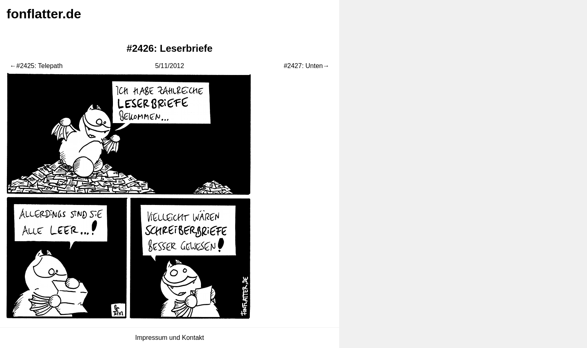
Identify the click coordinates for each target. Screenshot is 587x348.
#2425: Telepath (39, 65)
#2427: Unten (303, 65)
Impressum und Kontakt (169, 337)
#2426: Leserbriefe (170, 48)
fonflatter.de (44, 14)
